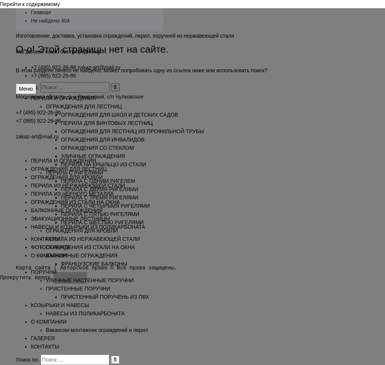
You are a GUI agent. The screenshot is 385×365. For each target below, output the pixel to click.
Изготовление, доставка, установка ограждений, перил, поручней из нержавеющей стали (125, 36)
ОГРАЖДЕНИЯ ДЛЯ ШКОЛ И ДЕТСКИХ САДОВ (119, 115)
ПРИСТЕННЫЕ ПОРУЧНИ (78, 289)
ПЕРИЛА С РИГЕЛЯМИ (74, 173)
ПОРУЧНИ (43, 272)
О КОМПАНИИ (49, 322)
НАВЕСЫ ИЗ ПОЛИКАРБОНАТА (85, 313)
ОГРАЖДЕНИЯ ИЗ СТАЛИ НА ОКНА (90, 247)
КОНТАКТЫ (45, 347)
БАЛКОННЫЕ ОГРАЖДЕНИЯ (82, 255)
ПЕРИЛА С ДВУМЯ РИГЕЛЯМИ (99, 189)
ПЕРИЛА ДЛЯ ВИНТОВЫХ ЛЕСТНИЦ (107, 123)
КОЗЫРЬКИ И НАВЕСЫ (60, 305)
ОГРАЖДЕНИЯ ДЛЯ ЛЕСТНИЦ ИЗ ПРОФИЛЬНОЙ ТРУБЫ (132, 131)
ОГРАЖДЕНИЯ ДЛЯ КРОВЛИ (82, 231)
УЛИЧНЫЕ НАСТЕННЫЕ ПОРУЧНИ (90, 280)
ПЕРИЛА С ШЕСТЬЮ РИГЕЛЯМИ (102, 222)
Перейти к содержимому (30, 4)
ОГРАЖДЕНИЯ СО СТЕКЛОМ (97, 148)
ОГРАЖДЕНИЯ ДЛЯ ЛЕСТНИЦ (84, 106)
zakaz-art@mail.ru (98, 67)
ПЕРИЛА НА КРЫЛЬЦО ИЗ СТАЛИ (103, 164)
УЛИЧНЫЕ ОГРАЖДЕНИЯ (93, 156)
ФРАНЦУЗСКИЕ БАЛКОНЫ (94, 264)
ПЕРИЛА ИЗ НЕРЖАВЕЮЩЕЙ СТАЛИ (93, 239)
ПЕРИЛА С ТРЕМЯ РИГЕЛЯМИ (99, 198)
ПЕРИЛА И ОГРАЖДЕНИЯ (63, 98)
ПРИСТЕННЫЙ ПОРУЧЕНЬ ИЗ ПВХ (105, 297)
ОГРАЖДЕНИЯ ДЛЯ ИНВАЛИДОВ (102, 140)
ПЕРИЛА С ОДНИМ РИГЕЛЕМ (98, 181)
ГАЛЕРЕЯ (43, 338)
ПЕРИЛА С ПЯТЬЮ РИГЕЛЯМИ (100, 214)
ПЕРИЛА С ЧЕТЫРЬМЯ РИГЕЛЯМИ (105, 206)
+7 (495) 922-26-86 (53, 67)
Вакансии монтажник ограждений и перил (97, 330)
